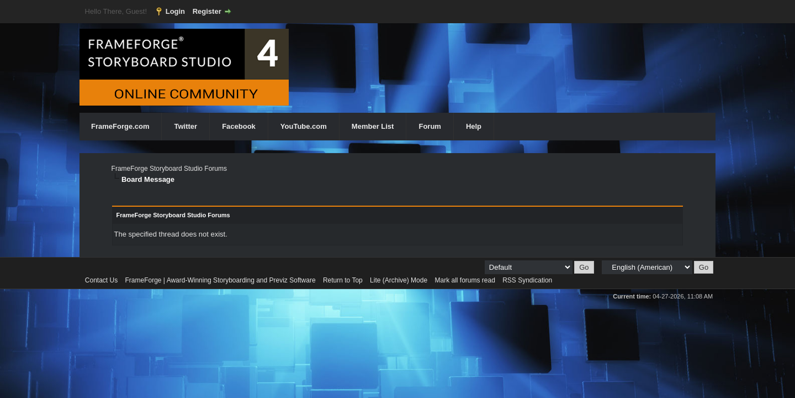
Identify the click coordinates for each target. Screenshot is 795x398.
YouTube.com (303, 126)
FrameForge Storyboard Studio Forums (169, 168)
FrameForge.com (120, 126)
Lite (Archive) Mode (398, 280)
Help (473, 126)
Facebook (239, 126)
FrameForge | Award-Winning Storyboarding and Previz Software (220, 280)
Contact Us (101, 280)
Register (207, 11)
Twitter (185, 126)
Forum (429, 126)
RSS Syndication (527, 280)
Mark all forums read (464, 280)
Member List (373, 126)
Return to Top (343, 280)
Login (175, 11)
